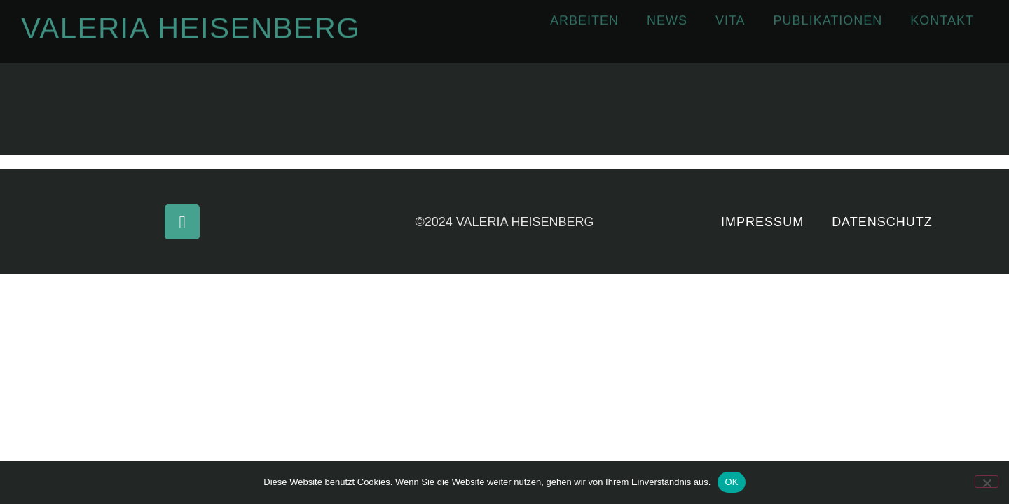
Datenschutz (882, 222)
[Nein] (986, 481)
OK (731, 482)
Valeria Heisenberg (190, 24)
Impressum (762, 222)
